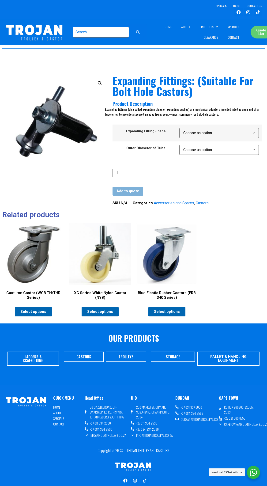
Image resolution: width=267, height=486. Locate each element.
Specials (233, 26)
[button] (100, 83)
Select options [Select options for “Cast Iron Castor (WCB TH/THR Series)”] (33, 311)
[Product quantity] (119, 173)
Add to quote (128, 191)
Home (168, 26)
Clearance (210, 37)
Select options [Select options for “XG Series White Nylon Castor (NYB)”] (100, 311)
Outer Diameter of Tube (145, 148)
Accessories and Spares (174, 203)
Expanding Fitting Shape (146, 131)
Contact (233, 37)
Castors (202, 203)
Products (208, 27)
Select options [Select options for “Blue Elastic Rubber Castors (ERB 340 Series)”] (167, 311)
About (185, 26)
